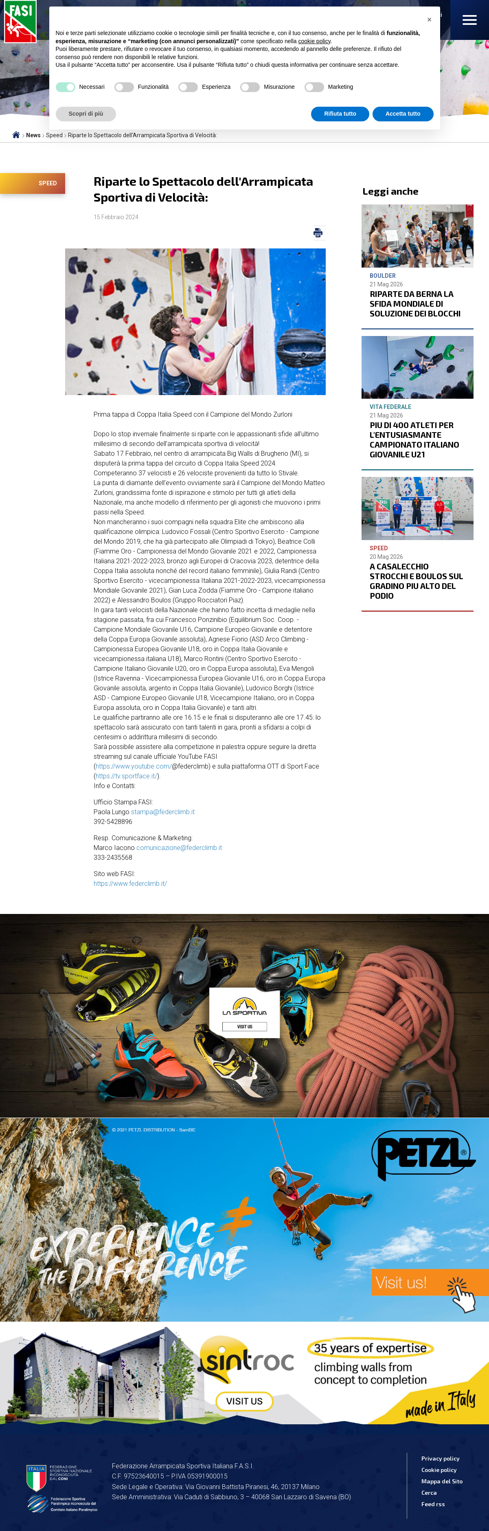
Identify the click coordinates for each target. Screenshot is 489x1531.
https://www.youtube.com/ (134, 766)
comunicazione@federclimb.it (179, 848)
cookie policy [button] (314, 41)
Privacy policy (440, 1458)
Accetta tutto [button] (403, 113)
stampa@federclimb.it (163, 812)
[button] (429, 19)
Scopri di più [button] (86, 113)
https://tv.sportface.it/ (126, 776)
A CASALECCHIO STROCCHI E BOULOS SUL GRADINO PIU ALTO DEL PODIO (416, 580)
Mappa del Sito (442, 1481)
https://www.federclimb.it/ (130, 883)
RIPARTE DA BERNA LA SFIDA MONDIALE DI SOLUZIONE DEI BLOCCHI (415, 303)
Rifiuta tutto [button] (340, 113)
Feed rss (433, 1503)
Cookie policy (439, 1469)
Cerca (429, 1492)
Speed (48, 183)
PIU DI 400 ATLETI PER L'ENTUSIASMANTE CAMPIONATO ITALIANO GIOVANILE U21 (414, 439)
